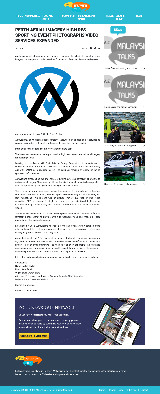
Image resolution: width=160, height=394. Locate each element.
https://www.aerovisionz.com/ (39, 279)
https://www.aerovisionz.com (58, 148)
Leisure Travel (120, 18)
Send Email (26, 269)
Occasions (68, 16)
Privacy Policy (116, 390)
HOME (19, 16)
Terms (102, 390)
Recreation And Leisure (86, 18)
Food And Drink (47, 18)
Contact (144, 390)
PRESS (138, 16)
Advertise (132, 390)
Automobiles (32, 16)
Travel (110, 16)
